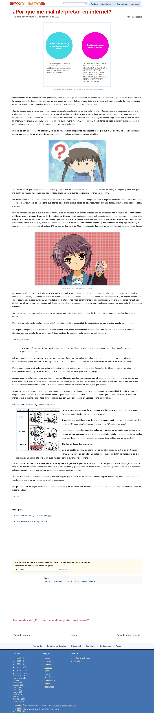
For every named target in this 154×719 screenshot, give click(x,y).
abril (15, 694)
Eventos (48, 664)
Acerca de (37, 646)
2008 (19, 711)
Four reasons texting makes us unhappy (33, 515)
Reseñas (48, 677)
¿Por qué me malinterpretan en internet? (77, 11)
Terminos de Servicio (56, 646)
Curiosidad (68, 581)
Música (47, 674)
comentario (57, 581)
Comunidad (122, 4)
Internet (92, 581)
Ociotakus (77, 661)
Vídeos (47, 683)
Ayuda (118, 646)
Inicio (74, 635)
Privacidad (76, 646)
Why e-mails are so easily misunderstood (34, 521)
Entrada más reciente (128, 635)
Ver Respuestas (134, 17)
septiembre (17, 683)
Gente (47, 671)
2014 (19, 664)
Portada (94, 4)
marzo (15, 697)
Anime (47, 658)
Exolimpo (27, 3)
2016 (19, 658)
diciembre (17, 676)
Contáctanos (105, 646)
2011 (19, 673)
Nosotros (135, 4)
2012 (19, 670)
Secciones (107, 4)
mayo (15, 692)
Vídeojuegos (50, 680)
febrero (16, 699)
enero (15, 701)
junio (15, 690)
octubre (16, 680)
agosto (16, 685)
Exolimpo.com (20, 709)
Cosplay (48, 661)
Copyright (90, 646)
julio (14, 687)
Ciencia (47, 581)
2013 (19, 667)
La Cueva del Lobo (81, 658)
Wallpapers (49, 687)
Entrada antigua (22, 635)
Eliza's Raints (81, 581)
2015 (19, 661)
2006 (19, 717)
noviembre (17, 678)
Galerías (48, 668)
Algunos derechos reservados (64, 706)
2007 (19, 714)
